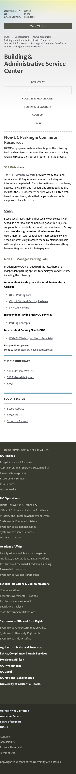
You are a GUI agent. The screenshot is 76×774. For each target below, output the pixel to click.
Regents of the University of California (38, 762)
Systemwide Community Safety (18, 521)
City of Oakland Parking (23, 301)
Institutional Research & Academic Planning (25, 564)
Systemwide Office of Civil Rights (21, 621)
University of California (14, 710)
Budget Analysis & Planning (16, 462)
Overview (38, 82)
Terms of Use (7, 753)
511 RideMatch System (20, 377)
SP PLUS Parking (19, 307)
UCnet (4, 727)
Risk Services (8, 484)
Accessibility (7, 742)
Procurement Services (13, 478)
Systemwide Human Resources (18, 526)
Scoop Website (15, 408)
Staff (38, 123)
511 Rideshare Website (20, 371)
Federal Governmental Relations (19, 596)
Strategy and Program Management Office (25, 516)
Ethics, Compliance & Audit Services (23, 653)
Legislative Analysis (12, 606)
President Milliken (12, 659)
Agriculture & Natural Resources (21, 647)
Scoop (8, 211)
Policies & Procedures (38, 98)
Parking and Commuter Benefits (47, 43)
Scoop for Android (17, 421)
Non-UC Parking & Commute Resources (24, 46)
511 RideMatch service (32, 192)
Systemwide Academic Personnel (19, 574)
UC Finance (7, 456)
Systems (37, 115)
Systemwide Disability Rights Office (21, 633)
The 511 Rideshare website (20, 175)
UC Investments (10, 665)
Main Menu (25, 27)
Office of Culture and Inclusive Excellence (24, 510)
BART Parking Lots (20, 295)
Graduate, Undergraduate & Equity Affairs (24, 558)
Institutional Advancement (15, 601)
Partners (43, 301)
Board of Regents (10, 721)
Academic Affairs (11, 546)
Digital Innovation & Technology (18, 505)
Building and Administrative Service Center (25, 40)
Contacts (5, 736)
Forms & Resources (37, 107)
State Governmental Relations (17, 612)
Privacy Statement (11, 747)
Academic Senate (10, 716)
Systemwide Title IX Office (15, 638)
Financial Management (13, 473)
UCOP (7, 36)
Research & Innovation (13, 569)
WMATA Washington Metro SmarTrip (30, 338)
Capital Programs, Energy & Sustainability (24, 467)
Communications (10, 590)
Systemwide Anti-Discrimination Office (23, 627)
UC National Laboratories (17, 678)
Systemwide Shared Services (17, 532)
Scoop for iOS (15, 415)
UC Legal (6, 672)
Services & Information (15, 43)
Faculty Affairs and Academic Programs (23, 553)
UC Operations (21, 36)
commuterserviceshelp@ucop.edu (32, 349)
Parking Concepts (19, 323)
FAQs (10, 383)
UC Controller (8, 489)
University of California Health (20, 684)
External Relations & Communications (24, 584)
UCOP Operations (42, 36)
